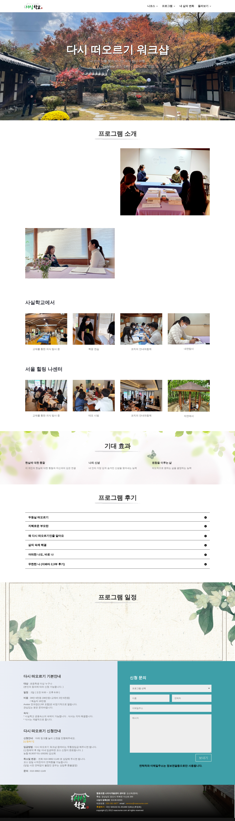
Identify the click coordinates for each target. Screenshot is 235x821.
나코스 (151, 6)
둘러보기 (203, 6)
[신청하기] (29, 741)
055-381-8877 (112, 803)
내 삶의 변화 (186, 6)
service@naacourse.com (137, 803)
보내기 (203, 757)
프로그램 (167, 6)
